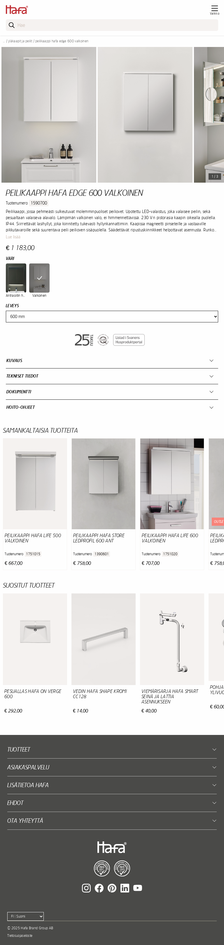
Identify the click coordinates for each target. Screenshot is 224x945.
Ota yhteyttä (25, 820)
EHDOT (15, 802)
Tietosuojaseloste (19, 936)
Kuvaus (14, 360)
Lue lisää (13, 237)
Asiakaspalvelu (28, 767)
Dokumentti (18, 391)
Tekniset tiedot (22, 375)
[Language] (25, 916)
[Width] (112, 316)
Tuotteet (18, 749)
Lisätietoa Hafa (28, 785)
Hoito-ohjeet (20, 407)
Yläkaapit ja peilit (20, 41)
